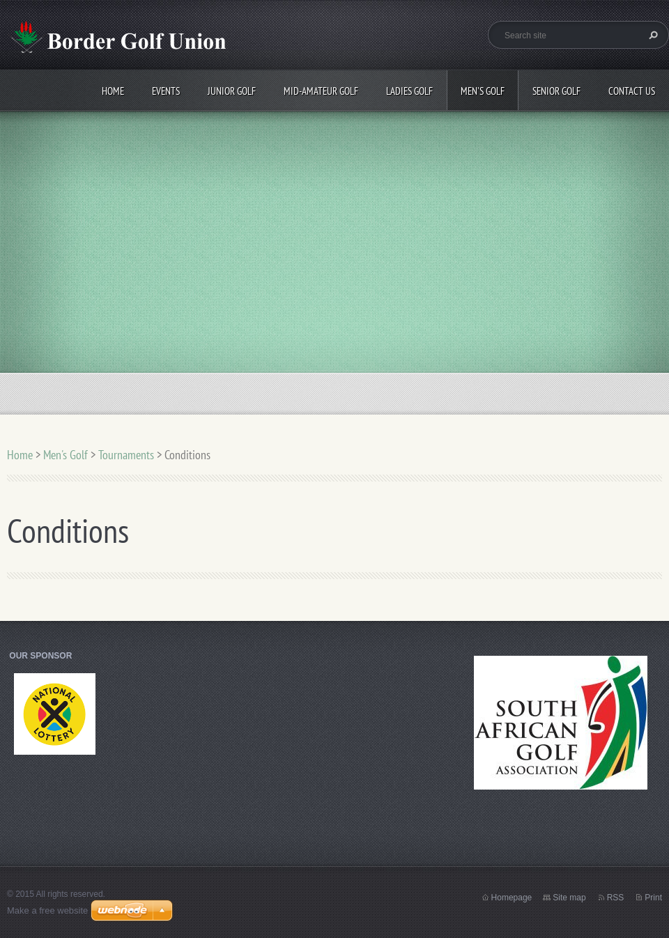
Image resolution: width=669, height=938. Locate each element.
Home (113, 91)
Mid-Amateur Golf (321, 91)
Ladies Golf (409, 91)
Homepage (511, 897)
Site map (569, 897)
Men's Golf (483, 91)
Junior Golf (232, 91)
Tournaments (126, 455)
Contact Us (631, 91)
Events (166, 91)
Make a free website (47, 910)
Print (653, 897)
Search (651, 34)
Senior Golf (556, 91)
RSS (615, 897)
